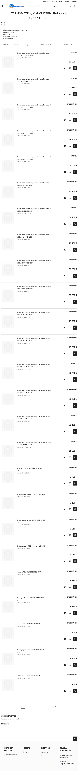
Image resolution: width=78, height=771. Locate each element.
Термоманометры (9, 36)
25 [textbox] (72, 45)
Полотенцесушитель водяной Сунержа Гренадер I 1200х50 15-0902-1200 (33, 80)
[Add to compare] (65, 68)
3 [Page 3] (36, 706)
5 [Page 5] (47, 706)
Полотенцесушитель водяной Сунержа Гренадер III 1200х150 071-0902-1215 (34, 210)
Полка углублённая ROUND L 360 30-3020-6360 (31, 469)
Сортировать (6, 44)
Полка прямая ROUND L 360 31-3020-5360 (31, 494)
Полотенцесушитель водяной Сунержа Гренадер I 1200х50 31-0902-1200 (33, 417)
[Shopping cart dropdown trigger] (75, 6)
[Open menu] (3, 6)
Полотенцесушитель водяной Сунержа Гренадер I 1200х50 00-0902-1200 (33, 340)
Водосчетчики (8, 32)
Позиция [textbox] (15, 45)
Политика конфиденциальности (67, 763)
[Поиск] (55, 6)
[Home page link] (16, 6)
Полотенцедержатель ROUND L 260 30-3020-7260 (32, 521)
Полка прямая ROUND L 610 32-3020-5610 (31, 546)
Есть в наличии (72, 104)
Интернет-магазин (8, 749)
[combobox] (43, 6)
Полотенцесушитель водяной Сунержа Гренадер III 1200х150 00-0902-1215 (34, 158)
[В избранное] (70, 68)
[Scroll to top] (75, 739)
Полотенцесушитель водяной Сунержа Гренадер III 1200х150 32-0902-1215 (34, 392)
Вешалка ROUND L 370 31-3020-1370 (29, 572)
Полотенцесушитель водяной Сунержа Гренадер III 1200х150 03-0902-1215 (34, 132)
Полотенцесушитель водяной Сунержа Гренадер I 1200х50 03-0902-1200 (33, 314)
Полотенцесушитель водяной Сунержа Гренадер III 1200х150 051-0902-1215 (34, 443)
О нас (43, 756)
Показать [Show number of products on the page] (66, 44)
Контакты (74, 1)
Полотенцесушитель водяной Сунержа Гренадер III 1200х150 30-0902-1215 (34, 288)
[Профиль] (66, 6)
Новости (26, 748)
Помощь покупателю (65, 749)
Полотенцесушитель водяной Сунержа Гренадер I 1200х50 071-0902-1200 (33, 366)
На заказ (74, 52)
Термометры (8, 38)
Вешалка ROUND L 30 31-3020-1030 (29, 676)
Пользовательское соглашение (66, 757)
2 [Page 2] (30, 706)
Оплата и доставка (63, 1)
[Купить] (75, 68)
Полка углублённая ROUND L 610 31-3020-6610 (31, 599)
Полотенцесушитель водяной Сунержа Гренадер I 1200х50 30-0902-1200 (33, 184)
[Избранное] (71, 6)
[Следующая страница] (55, 706)
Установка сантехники (50, 1)
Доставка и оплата (10, 755)
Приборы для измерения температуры (15, 30)
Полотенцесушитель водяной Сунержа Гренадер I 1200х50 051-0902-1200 (33, 54)
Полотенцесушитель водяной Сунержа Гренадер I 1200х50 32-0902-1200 (33, 236)
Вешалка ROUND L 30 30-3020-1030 (29, 624)
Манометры (7, 34)
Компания (45, 748)
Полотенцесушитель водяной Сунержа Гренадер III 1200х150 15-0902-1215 (34, 106)
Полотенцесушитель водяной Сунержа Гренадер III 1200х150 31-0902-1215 (34, 262)
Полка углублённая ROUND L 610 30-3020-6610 (31, 651)
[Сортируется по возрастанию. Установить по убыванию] (27, 45)
